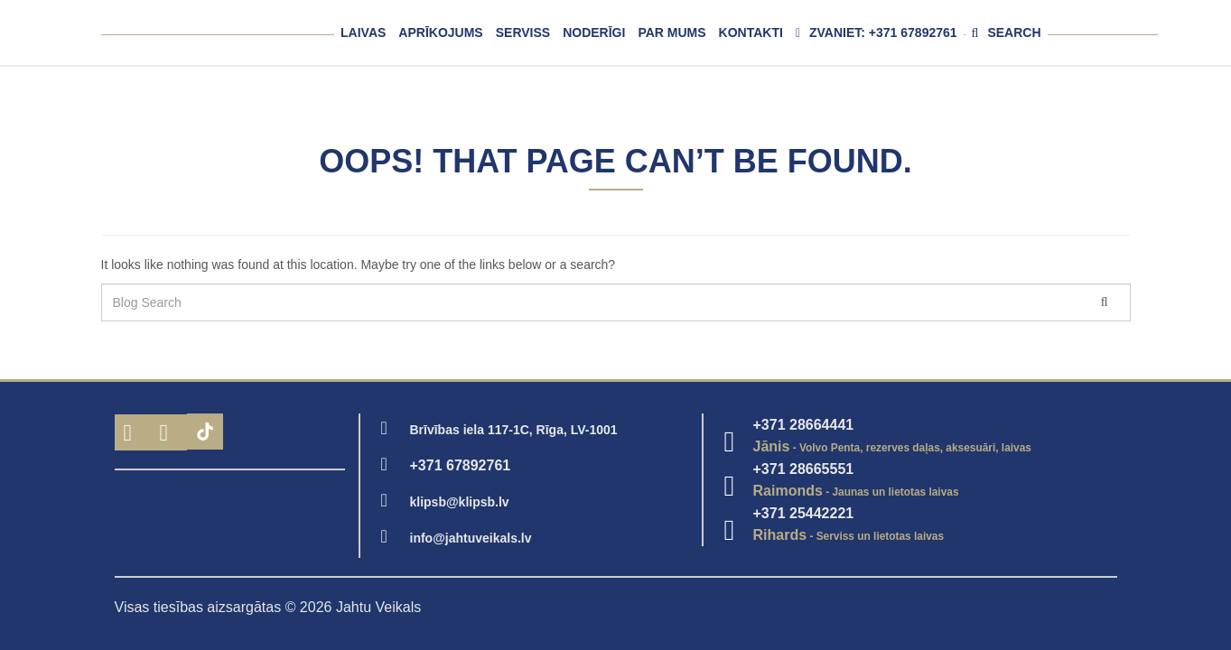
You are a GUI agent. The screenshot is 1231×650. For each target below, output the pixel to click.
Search (1006, 32)
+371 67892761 (460, 465)
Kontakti (751, 32)
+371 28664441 (803, 424)
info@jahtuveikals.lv (471, 538)
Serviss (523, 32)
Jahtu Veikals (378, 607)
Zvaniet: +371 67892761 (876, 32)
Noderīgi (594, 32)
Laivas (363, 32)
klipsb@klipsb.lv (459, 502)
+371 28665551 (803, 469)
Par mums (671, 32)
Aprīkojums (440, 32)
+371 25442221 (803, 513)
